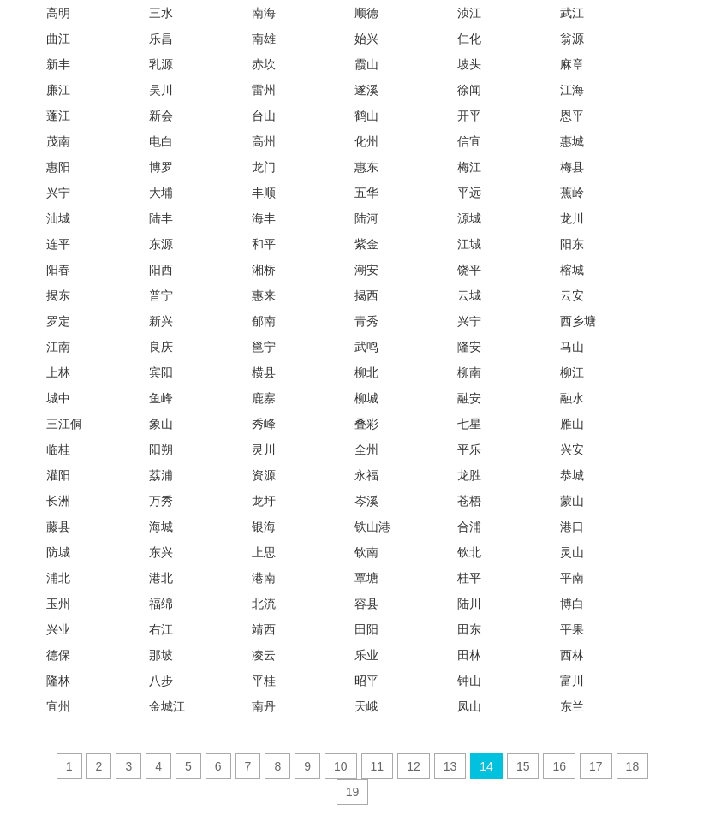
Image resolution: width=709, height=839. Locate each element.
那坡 (161, 655)
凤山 (469, 706)
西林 (572, 655)
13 (450, 766)
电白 (161, 141)
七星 (469, 424)
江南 (58, 347)
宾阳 (161, 372)
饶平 (469, 270)
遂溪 (366, 90)
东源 (161, 244)
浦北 (58, 578)
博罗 (161, 167)
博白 (572, 603)
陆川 (469, 603)
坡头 (469, 64)
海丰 (264, 218)
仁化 (469, 38)
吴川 (161, 90)
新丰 (58, 64)
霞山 (366, 64)
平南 (572, 578)
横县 (264, 372)
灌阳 (58, 475)
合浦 (469, 526)
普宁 (161, 295)
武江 (572, 13)
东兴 (161, 552)
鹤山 (366, 115)
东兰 (572, 706)
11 (377, 766)
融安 (469, 398)
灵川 (264, 449)
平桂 (264, 680)
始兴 (366, 38)
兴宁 (58, 192)
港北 (161, 578)
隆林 (58, 680)
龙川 (572, 218)
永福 (366, 475)
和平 (264, 244)
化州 (366, 141)
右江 (161, 629)
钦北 (469, 552)
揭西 (366, 295)
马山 (572, 347)
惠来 (264, 295)
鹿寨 (264, 398)
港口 (572, 526)
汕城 (58, 218)
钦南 (366, 552)
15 (523, 766)
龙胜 (469, 475)
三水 (161, 13)
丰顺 (264, 192)
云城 (469, 295)
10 (341, 766)
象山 (161, 424)
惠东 (366, 167)
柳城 (366, 398)
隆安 (469, 347)
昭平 (366, 680)
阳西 (161, 270)
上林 (58, 372)
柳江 (572, 372)
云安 (572, 295)
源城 (469, 218)
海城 (161, 526)
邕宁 (264, 347)
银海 (264, 526)
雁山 (572, 424)
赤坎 (264, 64)
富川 (572, 680)
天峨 (366, 706)
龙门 (264, 167)
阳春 (58, 270)
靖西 (264, 629)
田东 (469, 629)
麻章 (572, 64)
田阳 (366, 629)
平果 (572, 629)
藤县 (58, 526)
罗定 (58, 321)
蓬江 (58, 115)
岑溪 (366, 501)
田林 (469, 655)
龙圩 (264, 501)
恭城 (572, 475)
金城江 (167, 706)
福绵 (161, 603)
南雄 (264, 38)
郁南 (264, 321)
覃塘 (366, 578)
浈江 (469, 13)
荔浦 (161, 475)
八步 (161, 680)
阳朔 (161, 449)
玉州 (58, 603)
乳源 (161, 64)
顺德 (366, 13)
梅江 (469, 167)
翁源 (572, 38)
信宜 (469, 141)
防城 (58, 552)
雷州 (264, 90)
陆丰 (161, 218)
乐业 (366, 655)
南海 (264, 13)
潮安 (366, 270)
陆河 (366, 218)
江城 (469, 244)
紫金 (366, 244)
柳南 (469, 372)
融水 (572, 398)
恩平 (572, 115)
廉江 (58, 90)
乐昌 (161, 38)
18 (633, 766)
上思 (264, 552)
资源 (264, 475)
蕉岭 (572, 192)
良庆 (161, 347)
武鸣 (366, 347)
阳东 (572, 244)
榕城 (572, 270)
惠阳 (58, 167)
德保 (58, 655)
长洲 (58, 501)
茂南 (58, 141)
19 (353, 792)
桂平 (469, 578)
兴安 (572, 449)
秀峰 (264, 424)
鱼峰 (161, 398)
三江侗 (64, 424)
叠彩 (366, 424)
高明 (58, 13)
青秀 (366, 321)
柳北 (366, 372)
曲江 (58, 38)
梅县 (572, 167)
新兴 (161, 321)
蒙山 (572, 501)
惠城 (572, 141)
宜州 (58, 706)
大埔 (161, 192)
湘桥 (264, 270)
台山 (264, 115)
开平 (469, 115)
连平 (58, 244)
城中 (58, 398)
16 (559, 766)
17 (596, 766)
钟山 (469, 680)
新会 (161, 115)
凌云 (264, 655)
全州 (366, 449)
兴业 (58, 629)
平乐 (469, 449)
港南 (264, 578)
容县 (366, 603)
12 (413, 766)
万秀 (161, 501)
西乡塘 (578, 321)
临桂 (58, 449)
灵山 (572, 552)
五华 (366, 192)
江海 (572, 90)
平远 (469, 192)
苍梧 (469, 501)
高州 (264, 141)
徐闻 (469, 90)
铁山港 (372, 526)
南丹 (264, 706)
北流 (264, 603)
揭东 (58, 295)
